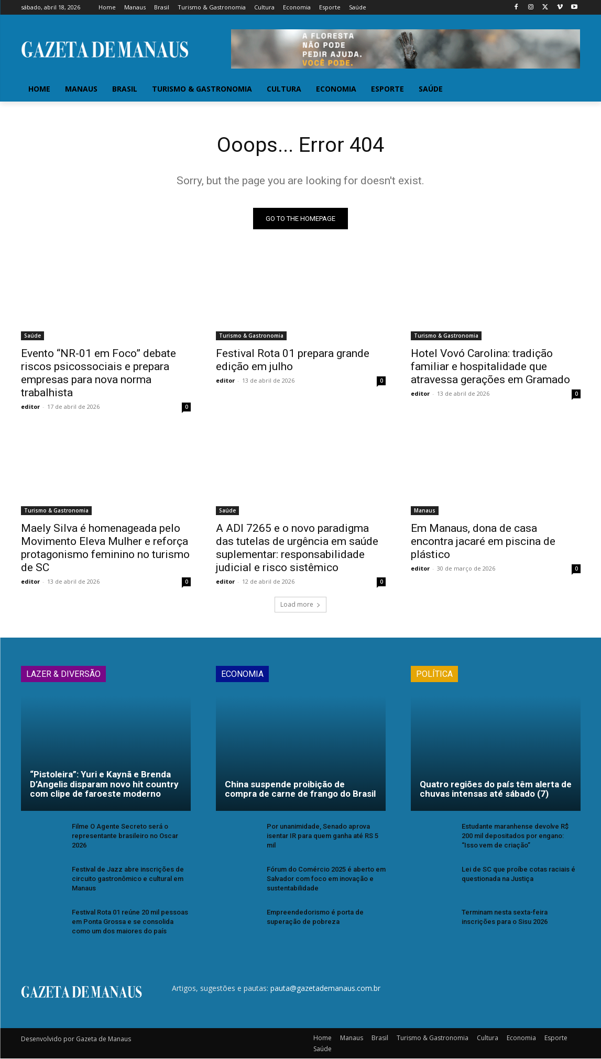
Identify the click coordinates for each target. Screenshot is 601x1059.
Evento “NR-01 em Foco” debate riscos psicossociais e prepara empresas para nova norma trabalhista (98, 373)
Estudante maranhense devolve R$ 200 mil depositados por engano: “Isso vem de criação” (515, 836)
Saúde (32, 336)
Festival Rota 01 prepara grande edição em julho (292, 360)
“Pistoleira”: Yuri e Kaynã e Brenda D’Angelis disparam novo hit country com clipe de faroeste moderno (104, 784)
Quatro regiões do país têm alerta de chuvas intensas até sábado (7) (496, 789)
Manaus (424, 511)
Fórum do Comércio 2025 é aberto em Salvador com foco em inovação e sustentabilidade (326, 879)
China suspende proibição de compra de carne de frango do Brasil (300, 789)
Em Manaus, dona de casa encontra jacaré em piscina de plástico (483, 541)
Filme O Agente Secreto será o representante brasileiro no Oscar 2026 (125, 836)
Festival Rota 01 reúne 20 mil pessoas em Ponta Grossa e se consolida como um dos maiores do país (130, 921)
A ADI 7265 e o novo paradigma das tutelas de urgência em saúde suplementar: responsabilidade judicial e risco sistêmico (297, 548)
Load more (300, 604)
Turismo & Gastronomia (251, 336)
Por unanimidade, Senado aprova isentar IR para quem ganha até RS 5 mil (322, 836)
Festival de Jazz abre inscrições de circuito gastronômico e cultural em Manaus (128, 879)
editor (30, 407)
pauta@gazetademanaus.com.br (325, 989)
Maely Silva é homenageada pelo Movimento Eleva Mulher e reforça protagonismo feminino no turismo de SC (105, 548)
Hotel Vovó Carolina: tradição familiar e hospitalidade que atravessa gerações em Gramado (490, 367)
